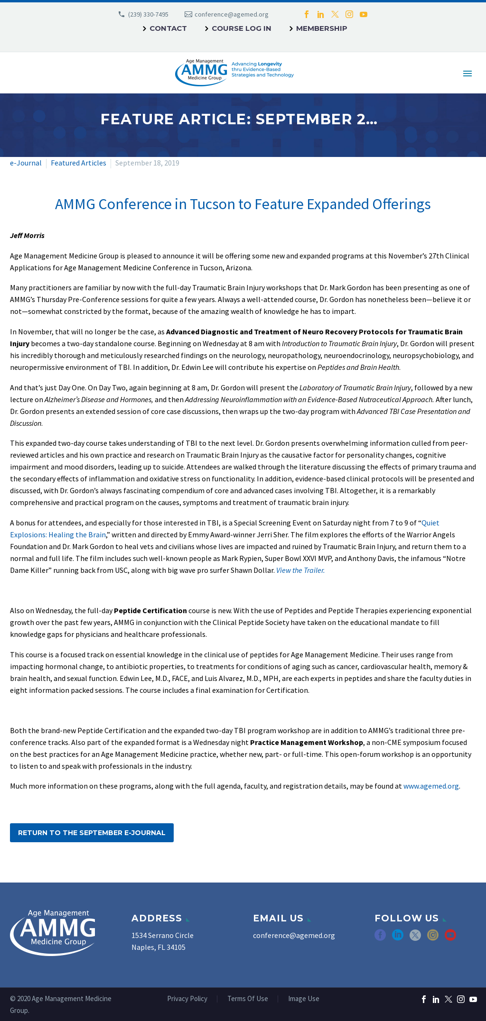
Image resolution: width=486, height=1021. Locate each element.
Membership (321, 28)
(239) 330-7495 (148, 14)
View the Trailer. (300, 570)
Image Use (303, 999)
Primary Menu (467, 73)
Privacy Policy (187, 999)
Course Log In (241, 28)
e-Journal (26, 162)
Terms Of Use (247, 999)
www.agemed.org (431, 786)
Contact (168, 28)
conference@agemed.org (232, 14)
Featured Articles (78, 162)
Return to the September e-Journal (92, 832)
